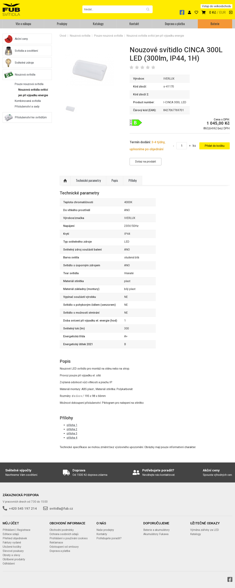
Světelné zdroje (24, 62)
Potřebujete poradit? (109, 538)
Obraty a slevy (11, 555)
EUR (222, 12)
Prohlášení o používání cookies (69, 538)
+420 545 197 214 (23, 508)
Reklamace (56, 542)
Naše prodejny (105, 530)
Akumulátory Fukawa (155, 534)
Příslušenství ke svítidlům (31, 117)
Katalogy (98, 23)
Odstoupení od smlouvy (64, 546)
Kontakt (134, 23)
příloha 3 (72, 433)
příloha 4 (72, 437)
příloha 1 (72, 425)
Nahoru (65, 180)
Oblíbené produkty (14, 559)
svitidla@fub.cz (61, 508)
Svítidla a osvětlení (26, 50)
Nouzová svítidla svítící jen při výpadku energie (33, 92)
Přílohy (133, 180)
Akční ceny (21, 38)
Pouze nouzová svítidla (29, 84)
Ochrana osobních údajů (64, 534)
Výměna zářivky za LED (204, 530)
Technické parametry (88, 180)
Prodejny (62, 23)
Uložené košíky (12, 546)
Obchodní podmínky (62, 530)
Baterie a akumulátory (156, 530)
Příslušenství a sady (27, 106)
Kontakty (101, 534)
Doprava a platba (175, 23)
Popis (115, 180)
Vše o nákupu (23, 23)
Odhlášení (9, 563)
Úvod (63, 35)
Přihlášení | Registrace (16, 530)
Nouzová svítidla (25, 74)
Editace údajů (11, 534)
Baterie (215, 23)
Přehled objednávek (15, 538)
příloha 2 (72, 429)
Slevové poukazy (13, 551)
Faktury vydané (12, 542)
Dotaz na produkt (145, 161)
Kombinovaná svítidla (28, 101)
